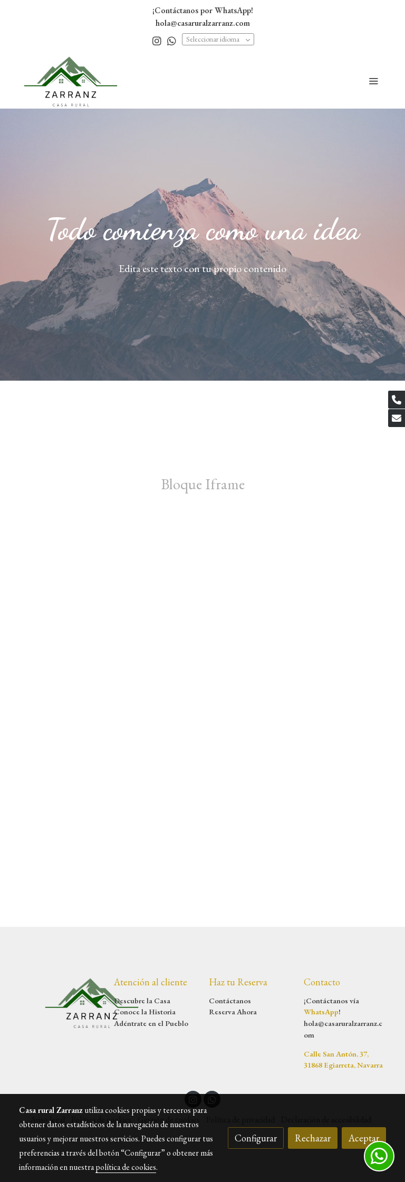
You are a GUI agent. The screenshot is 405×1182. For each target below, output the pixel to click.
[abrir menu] (373, 80)
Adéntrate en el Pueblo (151, 1023)
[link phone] (396, 400)
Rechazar (313, 1138)
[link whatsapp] (171, 40)
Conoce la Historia (145, 1011)
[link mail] (396, 418)
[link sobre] (60, 1002)
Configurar (256, 1138)
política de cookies (125, 1167)
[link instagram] (156, 40)
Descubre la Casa (142, 1000)
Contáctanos (230, 1000)
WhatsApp (321, 1011)
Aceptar (364, 1138)
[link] (70, 81)
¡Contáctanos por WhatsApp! (202, 10)
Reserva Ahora (233, 1011)
